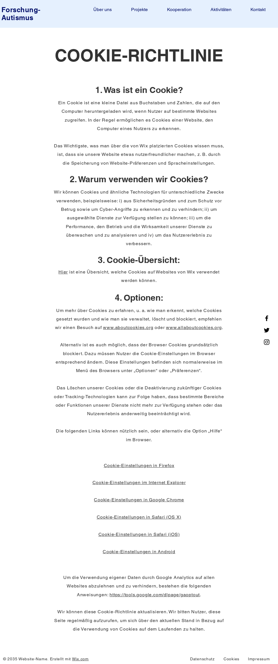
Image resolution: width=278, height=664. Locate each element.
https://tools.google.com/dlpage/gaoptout (154, 594)
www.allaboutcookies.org (194, 327)
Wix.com (80, 659)
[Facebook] (266, 318)
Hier (63, 272)
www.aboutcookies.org (128, 327)
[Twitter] (266, 330)
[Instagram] (266, 342)
